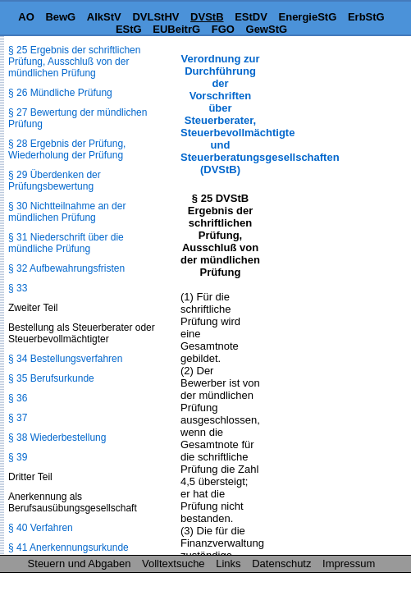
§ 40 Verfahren (40, 528)
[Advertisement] (329, 104)
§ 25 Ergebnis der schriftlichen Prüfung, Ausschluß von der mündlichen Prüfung (74, 61)
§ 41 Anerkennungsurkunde (68, 547)
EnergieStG (308, 17)
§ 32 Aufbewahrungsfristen (66, 268)
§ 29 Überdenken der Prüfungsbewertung (54, 180)
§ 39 (17, 457)
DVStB (206, 17)
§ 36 (17, 398)
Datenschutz (281, 563)
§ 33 (17, 288)
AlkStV (104, 17)
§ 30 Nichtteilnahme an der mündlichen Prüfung (67, 211)
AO (26, 17)
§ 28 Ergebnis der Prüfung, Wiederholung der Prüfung (67, 149)
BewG (60, 17)
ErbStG (366, 17)
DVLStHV (155, 17)
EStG (129, 29)
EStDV (251, 17)
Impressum (348, 563)
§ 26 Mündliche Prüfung (60, 92)
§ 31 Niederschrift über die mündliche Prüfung (66, 242)
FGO (223, 29)
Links (228, 563)
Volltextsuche (173, 563)
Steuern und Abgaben (79, 563)
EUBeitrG (176, 29)
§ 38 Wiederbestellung (57, 437)
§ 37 (17, 418)
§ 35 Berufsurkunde (51, 378)
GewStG (267, 29)
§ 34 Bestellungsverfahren (65, 358)
